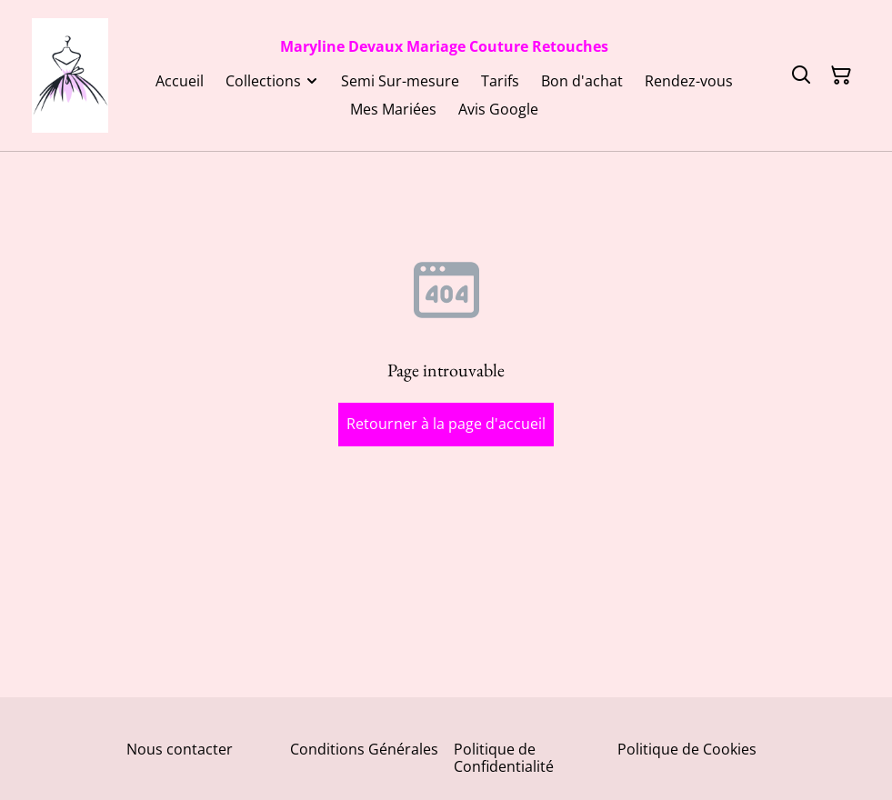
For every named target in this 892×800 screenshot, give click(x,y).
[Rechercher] (801, 75)
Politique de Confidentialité (504, 757)
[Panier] (841, 75)
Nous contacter (179, 749)
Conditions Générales (364, 749)
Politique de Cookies (687, 749)
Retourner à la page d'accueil (446, 424)
